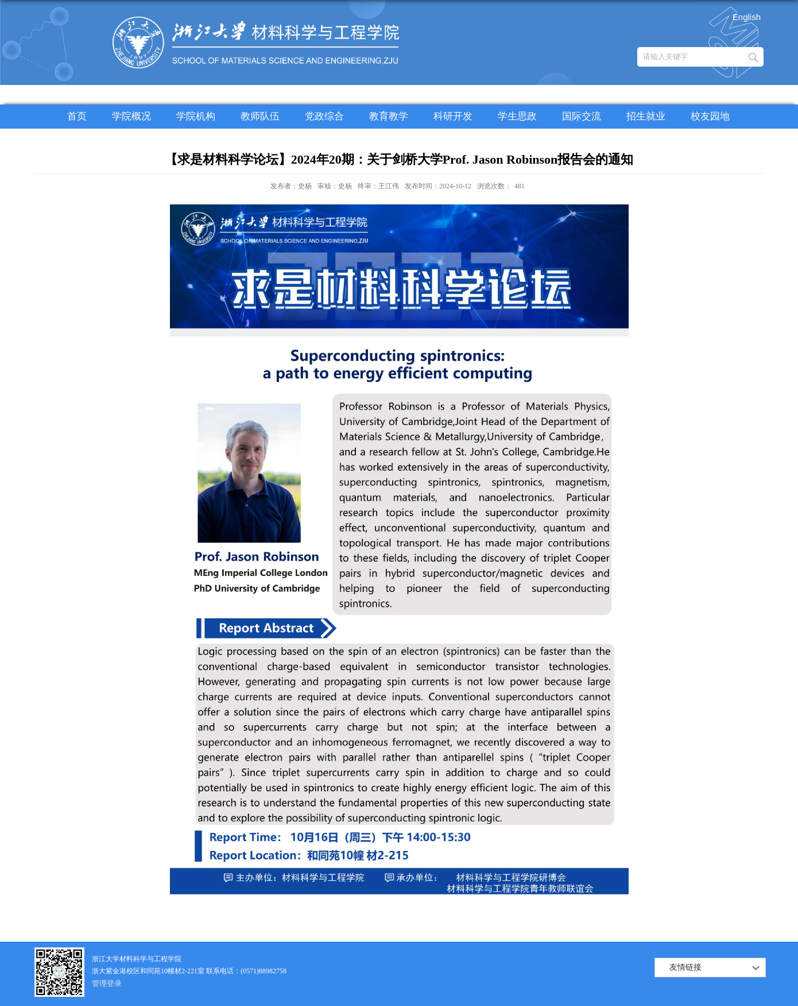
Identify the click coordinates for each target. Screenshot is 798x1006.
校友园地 (710, 116)
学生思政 (517, 116)
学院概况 (131, 116)
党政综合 (324, 116)
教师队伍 (260, 116)
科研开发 (452, 116)
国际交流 (581, 116)
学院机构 (195, 116)
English (747, 17)
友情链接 (685, 967)
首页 (77, 116)
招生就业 (645, 116)
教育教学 (388, 116)
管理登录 (107, 983)
